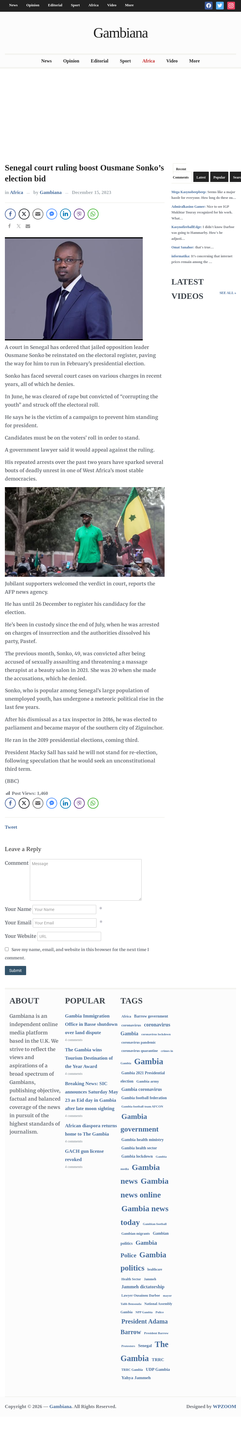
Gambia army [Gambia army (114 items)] (147, 1081)
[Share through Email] (37, 214)
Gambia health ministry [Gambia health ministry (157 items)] (142, 1139)
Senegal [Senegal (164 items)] (145, 1345)
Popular (219, 177)
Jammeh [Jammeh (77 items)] (150, 1279)
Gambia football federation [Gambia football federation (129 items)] (144, 1098)
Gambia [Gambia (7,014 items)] (148, 1061)
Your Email (18, 923)
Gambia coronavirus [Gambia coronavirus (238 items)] (141, 1089)
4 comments (73, 1040)
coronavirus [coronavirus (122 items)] (131, 1025)
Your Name (18, 909)
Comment (17, 863)
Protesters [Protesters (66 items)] (128, 1346)
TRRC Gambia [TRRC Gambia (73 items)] (132, 1369)
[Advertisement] (120, 114)
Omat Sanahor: (182, 247)
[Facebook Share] (10, 214)
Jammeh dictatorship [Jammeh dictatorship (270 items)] (142, 1286)
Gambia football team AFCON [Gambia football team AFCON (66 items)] (142, 1106)
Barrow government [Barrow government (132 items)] (151, 1016)
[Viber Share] (79, 214)
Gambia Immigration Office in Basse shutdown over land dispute (91, 1024)
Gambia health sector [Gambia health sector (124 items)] (139, 1148)
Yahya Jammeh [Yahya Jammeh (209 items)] (136, 1377)
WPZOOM (224, 1406)
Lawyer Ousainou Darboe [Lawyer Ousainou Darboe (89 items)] (140, 1295)
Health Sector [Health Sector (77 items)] (131, 1279)
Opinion (32, 5)
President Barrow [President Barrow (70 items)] (156, 1333)
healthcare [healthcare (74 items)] (154, 1269)
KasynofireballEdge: (186, 227)
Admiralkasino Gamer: (188, 207)
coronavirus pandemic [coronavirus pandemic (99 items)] (138, 1042)
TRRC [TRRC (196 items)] (158, 1359)
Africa (93, 5)
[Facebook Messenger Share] (51, 214)
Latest (201, 177)
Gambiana (120, 33)
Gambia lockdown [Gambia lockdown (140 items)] (137, 1156)
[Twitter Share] (24, 214)
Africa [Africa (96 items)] (126, 1016)
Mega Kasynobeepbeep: (189, 192)
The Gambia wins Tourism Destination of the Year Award (89, 1058)
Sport (75, 5)
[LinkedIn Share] (65, 214)
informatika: (180, 256)
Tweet (11, 827)
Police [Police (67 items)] (159, 1312)
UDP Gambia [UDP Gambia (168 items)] (158, 1369)
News (13, 5)
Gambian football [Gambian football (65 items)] (155, 1224)
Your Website (20, 936)
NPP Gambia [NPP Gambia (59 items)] (144, 1312)
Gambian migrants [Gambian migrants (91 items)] (135, 1234)
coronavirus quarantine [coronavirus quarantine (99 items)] (139, 1051)
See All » (227, 293)
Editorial (55, 5)
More (129, 5)
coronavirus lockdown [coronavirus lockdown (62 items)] (156, 1034)
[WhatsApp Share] (93, 214)
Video (111, 5)
